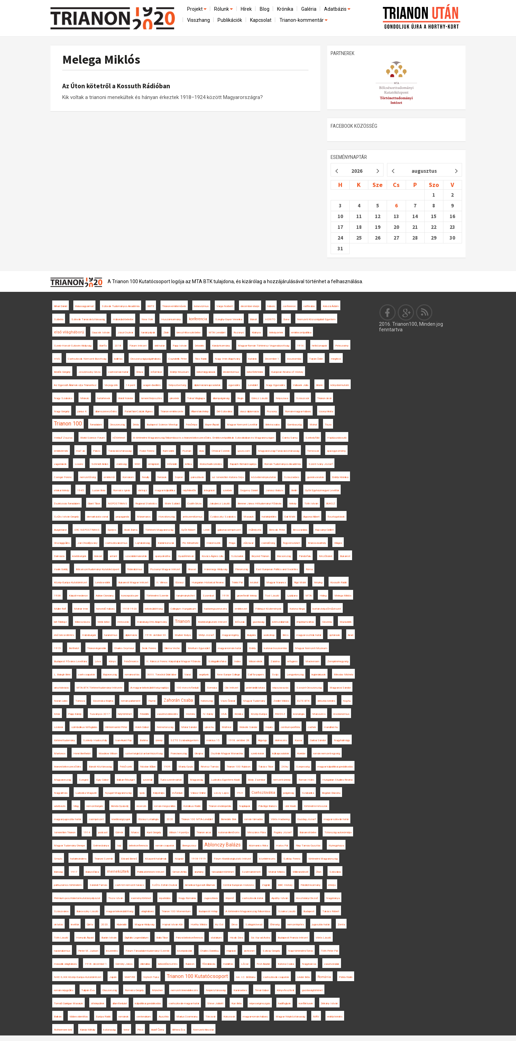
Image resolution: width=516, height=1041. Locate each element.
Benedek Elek (229, 819)
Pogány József (283, 832)
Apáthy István (279, 898)
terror (126, 1029)
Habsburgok (89, 635)
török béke (104, 621)
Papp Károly (75, 714)
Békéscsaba (272, 424)
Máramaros (143, 516)
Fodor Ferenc (147, 450)
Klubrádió (122, 924)
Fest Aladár (263, 964)
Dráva (139, 372)
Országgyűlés (62, 543)
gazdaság (258, 621)
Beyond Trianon (260, 556)
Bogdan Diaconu (331, 793)
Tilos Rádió (201, 358)
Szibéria (58, 319)
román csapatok (165, 845)
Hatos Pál (282, 845)
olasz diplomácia (249, 411)
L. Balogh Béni (62, 674)
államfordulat (119, 1003)
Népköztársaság (215, 990)
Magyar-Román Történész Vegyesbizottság (263, 345)
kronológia (298, 714)
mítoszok (123, 621)
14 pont (130, 385)
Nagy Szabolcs (63, 398)
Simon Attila (179, 871)
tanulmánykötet (185, 595)
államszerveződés (106, 411)
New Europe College (228, 674)
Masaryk (248, 516)
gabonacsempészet (229, 529)
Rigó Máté (300, 582)
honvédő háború (105, 608)
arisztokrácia (61, 687)
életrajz (142, 490)
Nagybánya (333, 898)
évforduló (177, 793)
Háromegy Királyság (215, 569)
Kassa (298, 740)
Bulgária (251, 635)
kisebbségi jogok (121, 819)
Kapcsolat (260, 20)
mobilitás (228, 964)
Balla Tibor (162, 937)
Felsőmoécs (131, 661)
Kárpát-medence (78, 595)
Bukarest (345, 556)
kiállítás (118, 358)
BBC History (285, 885)
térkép (292, 503)
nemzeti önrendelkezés (184, 990)
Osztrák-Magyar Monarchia (227, 753)
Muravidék (346, 621)
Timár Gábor (262, 990)
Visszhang (198, 20)
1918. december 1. (96, 964)
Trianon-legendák (96, 648)
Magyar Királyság (144, 924)
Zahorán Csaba (178, 700)
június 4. (82, 411)
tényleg (318, 582)
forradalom (96, 424)
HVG (57, 358)
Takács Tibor (265, 766)
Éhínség (274, 924)
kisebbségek (79, 556)
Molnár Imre (81, 608)
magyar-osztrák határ (308, 635)
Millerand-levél (300, 871)
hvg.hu (347, 700)
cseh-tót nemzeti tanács (129, 885)
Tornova (80, 700)
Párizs (96, 450)
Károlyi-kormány (221, 345)
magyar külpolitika (165, 490)
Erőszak (240, 621)
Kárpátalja (158, 793)
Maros (135, 832)
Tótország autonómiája (337, 832)
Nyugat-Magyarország (118, 793)
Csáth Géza (194, 503)
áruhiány (199, 871)
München (157, 990)
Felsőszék (126, 766)
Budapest (308, 911)
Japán (113, 977)
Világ (76, 806)
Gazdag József (306, 819)
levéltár (75, 924)
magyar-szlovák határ (336, 819)
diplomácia (131, 635)
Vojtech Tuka (151, 977)
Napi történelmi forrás (300, 950)
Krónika (285, 9)
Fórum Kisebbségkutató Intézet (232, 858)
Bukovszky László (87, 911)
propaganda (122, 516)
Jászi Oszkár (125, 332)
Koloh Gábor (142, 727)
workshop (269, 635)
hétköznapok (319, 345)
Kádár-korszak (166, 543)
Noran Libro (60, 700)
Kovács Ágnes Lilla (212, 556)
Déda (136, 424)
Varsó (187, 674)
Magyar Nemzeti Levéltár (242, 424)
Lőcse (245, 964)
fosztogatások (336, 516)
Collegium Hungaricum (183, 608)
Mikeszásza (82, 621)
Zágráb (266, 885)
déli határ (160, 345)
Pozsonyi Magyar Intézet (165, 569)
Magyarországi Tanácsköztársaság (278, 450)
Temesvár (313, 450)
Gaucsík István (101, 332)
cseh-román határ (118, 372)
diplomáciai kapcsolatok (207, 385)
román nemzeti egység (326, 753)
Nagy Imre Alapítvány (227, 358)
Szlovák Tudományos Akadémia (120, 306)
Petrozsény (342, 345)
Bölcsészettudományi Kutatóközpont (97, 569)
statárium (216, 937)
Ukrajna (199, 753)
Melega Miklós (101, 59)
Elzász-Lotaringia (148, 819)
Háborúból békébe (123, 319)
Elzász (179, 582)
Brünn (319, 385)
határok (252, 358)
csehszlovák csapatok (276, 977)
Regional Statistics (146, 503)
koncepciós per (129, 595)
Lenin (206, 529)
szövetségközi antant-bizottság (144, 753)
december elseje (250, 306)
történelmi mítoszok (316, 806)
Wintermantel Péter (116, 727)
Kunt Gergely (154, 832)
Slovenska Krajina (103, 700)
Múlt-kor (226, 727)
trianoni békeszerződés (67, 766)
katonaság (109, 1029)
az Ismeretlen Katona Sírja (227, 477)
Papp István (180, 345)
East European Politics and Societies (277, 569)
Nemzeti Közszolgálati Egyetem (316, 319)
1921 (240, 793)
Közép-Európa (259, 714)
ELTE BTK (303, 700)
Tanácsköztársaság (119, 450)
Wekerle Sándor (248, 727)
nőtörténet (119, 437)
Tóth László (61, 937)
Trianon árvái (324, 398)
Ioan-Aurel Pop (123, 740)
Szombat (208, 595)
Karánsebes (240, 990)
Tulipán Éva (87, 990)
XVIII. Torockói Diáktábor (161, 674)
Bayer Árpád (212, 424)
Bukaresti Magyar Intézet (133, 582)
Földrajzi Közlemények (268, 608)
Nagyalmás (60, 793)
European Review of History (287, 372)
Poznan (186, 450)
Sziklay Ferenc (292, 858)
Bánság (58, 871)
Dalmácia (59, 556)
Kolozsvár (229, 1016)
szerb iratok (257, 753)
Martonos (59, 753)
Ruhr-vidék (168, 450)
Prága (232, 543)
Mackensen (312, 661)
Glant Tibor (94, 503)
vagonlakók (60, 464)
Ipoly (142, 793)
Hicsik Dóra (236, 937)
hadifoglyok (284, 1003)
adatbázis (59, 806)
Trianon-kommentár (304, 20)
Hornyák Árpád (84, 937)
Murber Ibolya (183, 635)
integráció (209, 490)
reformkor (156, 372)
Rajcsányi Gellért (324, 529)
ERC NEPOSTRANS (87, 529)
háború (271, 306)
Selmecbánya (101, 845)
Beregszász (189, 845)
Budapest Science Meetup (162, 424)
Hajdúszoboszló (337, 437)
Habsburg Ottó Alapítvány (152, 621)
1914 (86, 832)
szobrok (58, 727)
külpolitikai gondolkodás (148, 1003)
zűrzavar (248, 543)
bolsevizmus (201, 306)
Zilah (166, 332)
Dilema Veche (172, 648)
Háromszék (213, 543)
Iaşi (119, 845)
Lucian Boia (98, 490)
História (190, 714)
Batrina (144, 740)
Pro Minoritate (190, 543)
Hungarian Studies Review (337, 779)
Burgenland (60, 529)
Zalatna (274, 661)
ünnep (159, 740)
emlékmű (109, 477)
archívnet (249, 950)
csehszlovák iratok (253, 898)
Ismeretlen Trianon (64, 832)
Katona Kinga (297, 608)
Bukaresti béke (308, 832)
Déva (234, 924)
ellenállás (145, 964)
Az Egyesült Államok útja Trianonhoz (75, 385)
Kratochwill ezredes (211, 464)
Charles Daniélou (209, 950)
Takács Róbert (330, 911)
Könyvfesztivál (285, 990)
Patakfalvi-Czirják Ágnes (139, 411)
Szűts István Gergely (66, 516)
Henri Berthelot (82, 753)
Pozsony (272, 411)
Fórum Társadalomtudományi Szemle (147, 950)
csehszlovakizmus (116, 543)
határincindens (78, 858)
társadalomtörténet (223, 871)
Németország (165, 727)
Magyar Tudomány (254, 700)
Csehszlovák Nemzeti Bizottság (87, 358)
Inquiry (269, 727)
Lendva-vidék (102, 582)
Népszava (282, 398)
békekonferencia (138, 845)
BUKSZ (330, 503)
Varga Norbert (224, 306)
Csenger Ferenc (63, 477)
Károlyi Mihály (87, 1029)
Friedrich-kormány (311, 885)
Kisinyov (256, 332)
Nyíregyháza (336, 845)
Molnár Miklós (276, 871)
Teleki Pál (237, 582)
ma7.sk (80, 450)
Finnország (241, 569)
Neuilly (145, 477)
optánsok (334, 635)
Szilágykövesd (253, 924)
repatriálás (165, 898)
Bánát (253, 319)
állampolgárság (221, 398)
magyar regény (230, 635)
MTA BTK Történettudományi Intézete (99, 687)
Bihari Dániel (60, 306)
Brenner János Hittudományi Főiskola (259, 503)
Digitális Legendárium (136, 937)
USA (224, 714)
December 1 (272, 358)
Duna (286, 319)
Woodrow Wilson (108, 753)
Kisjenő (229, 898)
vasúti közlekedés (167, 714)
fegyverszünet (291, 543)
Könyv (112, 661)
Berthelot (74, 648)
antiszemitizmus (192, 516)
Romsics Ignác (121, 490)
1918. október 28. (239, 740)
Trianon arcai (203, 832)
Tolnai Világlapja (196, 398)
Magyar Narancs (276, 582)
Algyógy (262, 740)
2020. (105, 924)
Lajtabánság (142, 543)
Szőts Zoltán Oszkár (164, 885)
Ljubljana (292, 595)
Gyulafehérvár (186, 556)
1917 (74, 871)
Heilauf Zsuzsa (63, 437)
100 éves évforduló (187, 687)
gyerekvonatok (315, 477)
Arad (350, 635)
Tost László (272, 595)
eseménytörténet (141, 898)
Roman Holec (306, 779)
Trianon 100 (68, 423)
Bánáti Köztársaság (100, 766)
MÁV (316, 1016)
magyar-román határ (229, 648)
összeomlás (294, 358)
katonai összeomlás (275, 648)
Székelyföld (312, 437)
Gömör (119, 832)
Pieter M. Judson (88, 950)
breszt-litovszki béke (189, 332)
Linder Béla (303, 977)
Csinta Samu (289, 437)
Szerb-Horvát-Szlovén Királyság (72, 345)
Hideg (323, 595)
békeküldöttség (154, 608)
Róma (309, 569)
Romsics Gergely (134, 990)
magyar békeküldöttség (119, 911)
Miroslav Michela (343, 674)
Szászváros (61, 911)
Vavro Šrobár (228, 700)
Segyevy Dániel (249, 490)
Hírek (246, 9)
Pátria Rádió (345, 977)
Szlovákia (335, 871)
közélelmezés (267, 858)
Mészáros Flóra (256, 832)
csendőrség (268, 543)
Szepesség (303, 766)
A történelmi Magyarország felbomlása (247, 911)
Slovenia (327, 621)
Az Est (219, 924)
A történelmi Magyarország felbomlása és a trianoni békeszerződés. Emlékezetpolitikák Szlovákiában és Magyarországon (203, 437)
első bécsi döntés (64, 635)
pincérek (174, 398)
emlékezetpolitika (301, 332)
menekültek (118, 871)
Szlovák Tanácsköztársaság (88, 319)
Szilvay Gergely (271, 950)
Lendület (253, 385)
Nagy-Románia (187, 898)
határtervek (103, 398)
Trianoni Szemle (103, 858)
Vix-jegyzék (111, 385)
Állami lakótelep (200, 411)
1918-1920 (129, 608)
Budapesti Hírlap (208, 911)
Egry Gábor (102, 779)
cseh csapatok (86, 674)
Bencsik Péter (277, 529)
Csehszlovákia (263, 793)
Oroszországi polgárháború (145, 358)
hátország (207, 700)
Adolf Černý (157, 1029)
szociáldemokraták (136, 556)
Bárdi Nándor (125, 398)
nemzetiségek (94, 806)
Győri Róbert (188, 529)
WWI (137, 464)
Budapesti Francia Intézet (293, 937)
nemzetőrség (88, 477)
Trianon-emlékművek (174, 306)
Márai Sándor (189, 727)
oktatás (58, 924)
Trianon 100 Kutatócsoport (197, 976)
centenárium (144, 1016)
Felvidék (144, 714)
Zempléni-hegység (337, 661)
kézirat (254, 582)
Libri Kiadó (290, 806)
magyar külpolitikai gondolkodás (335, 766)
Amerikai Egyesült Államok (200, 885)
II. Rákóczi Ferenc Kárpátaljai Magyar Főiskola (173, 661)
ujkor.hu (209, 727)
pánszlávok (197, 477)
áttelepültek (97, 1003)
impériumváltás (305, 621)
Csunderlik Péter (177, 358)
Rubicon (189, 964)
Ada (201, 450)
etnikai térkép (61, 490)
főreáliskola (208, 964)
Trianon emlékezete (171, 411)
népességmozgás (259, 1003)
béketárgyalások (206, 372)
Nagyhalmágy (342, 740)
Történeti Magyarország (159, 529)
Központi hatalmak (156, 858)
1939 (167, 766)
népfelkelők (189, 490)
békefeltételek (255, 372)
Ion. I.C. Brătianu (245, 977)
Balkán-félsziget (126, 779)
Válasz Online (198, 793)
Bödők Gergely (62, 372)
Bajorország (110, 674)
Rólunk (224, 9)
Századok (237, 556)
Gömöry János (124, 964)
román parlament (130, 700)
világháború (147, 911)
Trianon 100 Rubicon (238, 766)
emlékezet (241, 608)
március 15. (213, 740)
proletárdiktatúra (255, 687)
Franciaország (179, 753)
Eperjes (112, 529)
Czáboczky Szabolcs (223, 516)
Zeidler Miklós (281, 700)
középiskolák (184, 950)
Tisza (328, 424)
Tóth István (311, 503)
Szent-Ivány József (320, 464)
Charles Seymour (124, 648)
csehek (312, 727)
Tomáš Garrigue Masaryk (68, 1003)
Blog (264, 9)
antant (113, 556)
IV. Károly (208, 714)
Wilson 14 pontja (178, 832)
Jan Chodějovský (87, 543)
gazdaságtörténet (312, 990)
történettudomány (64, 740)
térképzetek (276, 332)
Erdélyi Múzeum (179, 372)
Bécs (285, 635)
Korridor (301, 753)
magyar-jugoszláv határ (67, 819)
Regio (240, 398)
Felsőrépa (191, 424)
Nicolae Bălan (148, 766)
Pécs (140, 1029)
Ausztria (163, 1016)
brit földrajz (60, 621)
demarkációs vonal (97, 516)
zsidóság (121, 464)
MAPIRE (130, 977)
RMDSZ (280, 714)
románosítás (132, 674)
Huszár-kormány (171, 319)
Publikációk (230, 20)
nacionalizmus (62, 950)
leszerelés (112, 950)
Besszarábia (300, 529)
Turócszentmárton (171, 779)
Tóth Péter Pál (329, 950)
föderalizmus (134, 569)
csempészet (96, 819)
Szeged (83, 779)
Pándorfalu (305, 556)
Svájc (275, 674)
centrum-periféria (290, 727)
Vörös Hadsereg (280, 819)
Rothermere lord (63, 1029)
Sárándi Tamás (98, 885)
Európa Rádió (103, 1016)
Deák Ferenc (149, 648)
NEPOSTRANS (117, 503)
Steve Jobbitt (215, 1003)
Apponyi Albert (311, 516)
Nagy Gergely (62, 411)
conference (289, 306)
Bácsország (284, 556)
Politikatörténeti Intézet (150, 871)
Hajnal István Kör (172, 924)
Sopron (179, 477)
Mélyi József (206, 635)
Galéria (308, 9)
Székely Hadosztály (95, 740)
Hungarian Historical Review (208, 582)
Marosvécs (318, 714)
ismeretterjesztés (151, 398)
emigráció (153, 464)
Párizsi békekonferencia (189, 937)
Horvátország (166, 516)
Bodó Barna (130, 529)
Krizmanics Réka (258, 845)
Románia (324, 977)
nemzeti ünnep (282, 779)
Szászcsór (302, 398)
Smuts (58, 858)
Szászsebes (291, 477)
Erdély (252, 648)
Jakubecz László (219, 503)
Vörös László (323, 937)
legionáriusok (319, 674)
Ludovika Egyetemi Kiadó (225, 779)
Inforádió (172, 464)
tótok (57, 714)
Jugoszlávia (211, 898)
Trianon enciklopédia (220, 806)
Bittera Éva (178, 1029)
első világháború (69, 332)
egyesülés (234, 385)
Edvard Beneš (129, 858)
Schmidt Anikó (99, 464)
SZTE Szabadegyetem (185, 740)
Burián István (109, 937)
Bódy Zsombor (256, 779)
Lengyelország (295, 674)
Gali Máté (289, 516)
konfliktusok (306, 1003)
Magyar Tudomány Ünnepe (69, 845)
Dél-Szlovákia (224, 411)
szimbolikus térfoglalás (84, 727)
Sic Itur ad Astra (260, 937)
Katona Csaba (286, 964)
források (162, 477)
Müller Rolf (60, 608)
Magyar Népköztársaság (290, 1016)
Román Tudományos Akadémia (282, 464)
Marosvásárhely (317, 543)
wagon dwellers (151, 385)
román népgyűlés (63, 990)
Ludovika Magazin (86, 793)
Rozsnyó (238, 332)
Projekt (197, 9)
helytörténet (125, 714)
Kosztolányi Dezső (307, 898)
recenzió (141, 806)
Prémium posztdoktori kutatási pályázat (77, 898)
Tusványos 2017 (100, 714)
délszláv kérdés (326, 700)
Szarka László (286, 911)
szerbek (227, 490)
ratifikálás (309, 306)
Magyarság (196, 779)
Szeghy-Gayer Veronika (228, 319)
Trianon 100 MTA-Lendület (197, 819)
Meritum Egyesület (199, 648)
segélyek (204, 674)
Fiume (152, 700)
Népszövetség (177, 385)
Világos (338, 543)
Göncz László (259, 398)
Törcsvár (210, 1016)
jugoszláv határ (321, 924)
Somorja (212, 687)
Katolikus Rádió (192, 806)
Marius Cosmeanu (186, 1016)
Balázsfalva (92, 871)
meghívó (336, 358)
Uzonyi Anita (326, 411)
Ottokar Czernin (221, 450)
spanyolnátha (162, 556)
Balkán (58, 1016)
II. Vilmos (161, 582)
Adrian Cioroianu (104, 595)
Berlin (294, 490)
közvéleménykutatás (263, 477)
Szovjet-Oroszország (309, 687)
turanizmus (110, 635)
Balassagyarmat (84, 306)
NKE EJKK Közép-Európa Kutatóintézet (77, 977)
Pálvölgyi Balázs (267, 806)
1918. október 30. (156, 635)
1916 (300, 345)
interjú (332, 885)
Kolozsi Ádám (331, 306)
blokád (98, 556)
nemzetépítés (295, 924)
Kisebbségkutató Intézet (212, 621)
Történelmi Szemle (157, 595)
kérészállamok (280, 621)
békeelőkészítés (167, 964)
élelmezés (281, 740)
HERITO (270, 319)
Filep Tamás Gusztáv (308, 845)
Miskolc (84, 398)
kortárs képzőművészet (327, 608)
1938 (57, 595)
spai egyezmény (336, 450)
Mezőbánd (325, 556)
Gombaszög (294, 424)
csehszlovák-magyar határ (184, 1003)
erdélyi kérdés (334, 1016)
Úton (318, 871)
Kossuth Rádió (338, 582)
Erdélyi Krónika (340, 477)
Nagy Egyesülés (275, 385)
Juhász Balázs (274, 490)
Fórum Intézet (138, 345)
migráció (231, 950)
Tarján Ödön (316, 358)
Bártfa (103, 345)
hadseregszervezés (215, 608)
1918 (225, 595)
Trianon (182, 621)
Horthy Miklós (199, 924)
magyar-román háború (255, 1016)
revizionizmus (341, 714)
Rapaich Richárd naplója (243, 464)
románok (124, 1016)
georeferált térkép (247, 595)
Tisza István (115, 898)
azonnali (147, 779)
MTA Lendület (217, 332)
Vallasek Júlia (300, 385)
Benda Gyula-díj (120, 806)
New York (147, 319)
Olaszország (109, 990)
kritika (188, 464)
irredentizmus (231, 372)
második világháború (65, 964)
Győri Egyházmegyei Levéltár (322, 490)
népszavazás (280, 687)
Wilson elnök (255, 661)
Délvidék (199, 345)
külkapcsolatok (280, 753)
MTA (308, 595)
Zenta (341, 924)
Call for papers (256, 674)
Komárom (128, 477)
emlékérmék (61, 450)
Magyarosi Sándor (340, 687)
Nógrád (179, 858)
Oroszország (117, 424)
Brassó (192, 569)
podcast (103, 832)
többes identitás (79, 1016)
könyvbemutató (340, 385)
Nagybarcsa (309, 964)
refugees (292, 661)
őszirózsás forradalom (67, 503)
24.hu (284, 766)
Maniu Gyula (185, 766)
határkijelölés (269, 516)
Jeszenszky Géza (89, 372)
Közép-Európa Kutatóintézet (70, 582)
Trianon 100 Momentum (176, 911)
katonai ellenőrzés (229, 832)
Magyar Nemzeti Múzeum (311, 648)
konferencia (198, 319)
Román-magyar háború (298, 411)
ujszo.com (244, 450)
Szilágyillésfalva (217, 661)
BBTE (150, 306)
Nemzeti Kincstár (203, 1029)
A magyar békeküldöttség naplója (149, 687)
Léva (98, 661)
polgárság (288, 793)
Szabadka (308, 793)
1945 (80, 490)
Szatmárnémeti (251, 871)
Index (237, 661)
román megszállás (164, 806)
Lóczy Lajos (221, 793)
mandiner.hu (331, 727)
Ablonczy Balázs (222, 844)
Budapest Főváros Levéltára (70, 661)
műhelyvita (255, 529)
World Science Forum (92, 437)
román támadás (254, 819)
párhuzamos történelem (68, 885)
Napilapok (244, 806)
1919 (57, 648)
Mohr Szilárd (172, 503)
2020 (169, 819)
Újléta (90, 924)
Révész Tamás (210, 766)
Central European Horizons (238, 885)
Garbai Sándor (318, 740)
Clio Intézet (231, 687)
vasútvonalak (331, 964)
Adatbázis (337, 9)
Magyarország (62, 779)
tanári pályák (148, 332)
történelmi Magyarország (323, 858)
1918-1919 (198, 858)
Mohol (313, 424)
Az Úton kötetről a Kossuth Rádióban (116, 86)
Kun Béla (236, 1003)
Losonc (79, 464)
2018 (117, 345)
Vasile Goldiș (61, 569)
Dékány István (329, 1003)
